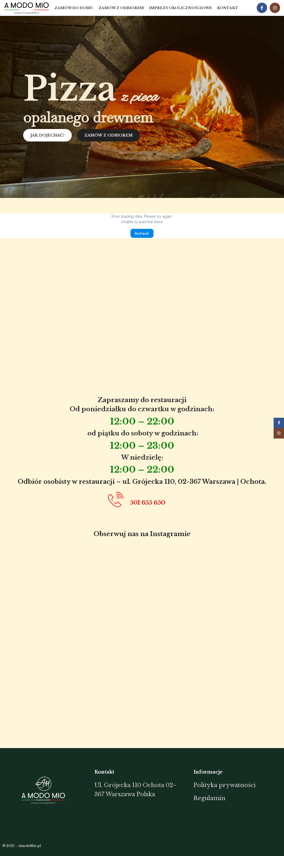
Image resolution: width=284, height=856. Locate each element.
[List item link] (140, 790)
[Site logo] (26, 7)
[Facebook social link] (262, 8)
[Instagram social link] (275, 8)
